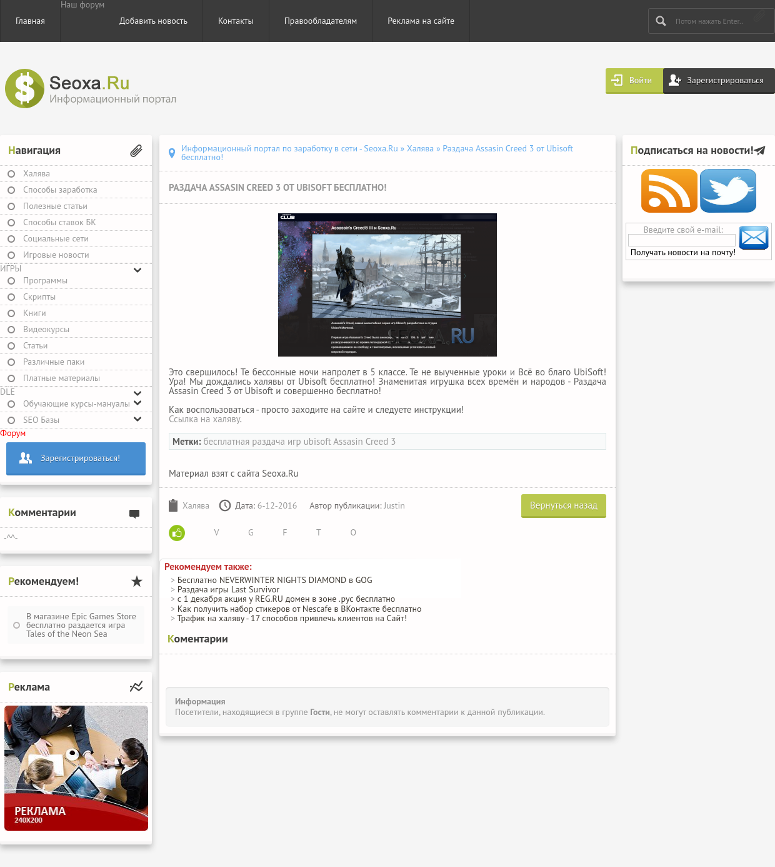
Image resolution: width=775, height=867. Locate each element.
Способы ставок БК (59, 222)
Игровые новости (56, 254)
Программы (45, 280)
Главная (30, 20)
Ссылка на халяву (204, 419)
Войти (640, 80)
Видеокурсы (46, 329)
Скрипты (39, 296)
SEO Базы (41, 419)
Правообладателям (321, 20)
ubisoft (317, 441)
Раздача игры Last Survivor (228, 589)
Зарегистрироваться (725, 80)
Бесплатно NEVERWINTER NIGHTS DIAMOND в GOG (275, 580)
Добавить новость (153, 20)
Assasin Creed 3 (364, 441)
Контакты (236, 20)
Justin (394, 505)
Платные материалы (61, 377)
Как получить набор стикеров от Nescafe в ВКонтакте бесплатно (300, 608)
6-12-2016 (278, 505)
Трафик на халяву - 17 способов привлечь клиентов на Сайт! (292, 618)
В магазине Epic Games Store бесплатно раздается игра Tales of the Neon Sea (81, 625)
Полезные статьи (55, 205)
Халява (36, 173)
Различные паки (53, 361)
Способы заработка (60, 189)
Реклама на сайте (421, 20)
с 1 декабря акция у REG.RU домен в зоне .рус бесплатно (286, 598)
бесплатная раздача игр (252, 441)
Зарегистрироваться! (80, 458)
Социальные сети (56, 238)
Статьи (35, 345)
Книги (34, 312)
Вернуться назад (564, 505)
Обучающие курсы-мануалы (76, 403)
